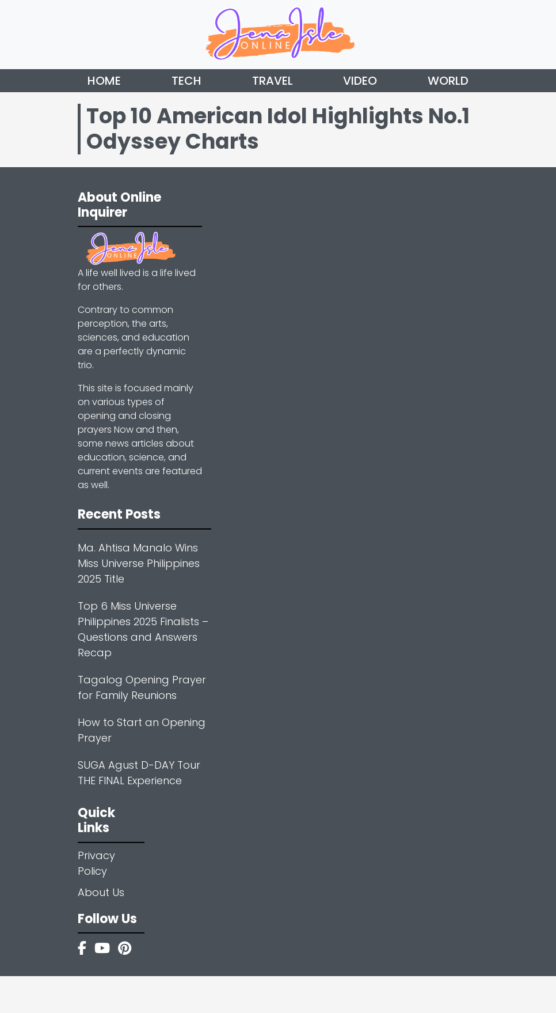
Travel (272, 81)
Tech (186, 81)
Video (360, 81)
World (448, 81)
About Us (101, 892)
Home (104, 81)
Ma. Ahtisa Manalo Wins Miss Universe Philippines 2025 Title (139, 563)
